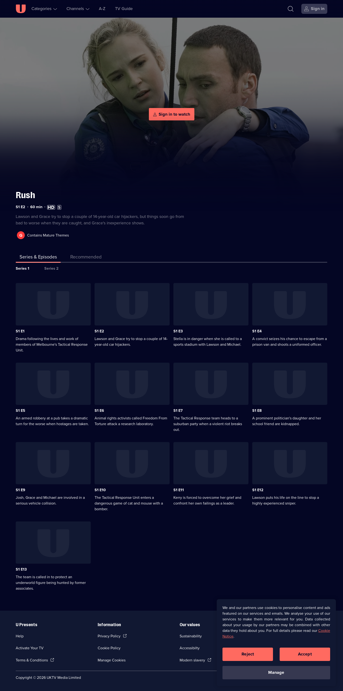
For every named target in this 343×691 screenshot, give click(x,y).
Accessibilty (190, 648)
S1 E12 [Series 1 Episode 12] (257, 490)
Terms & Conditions (32, 660)
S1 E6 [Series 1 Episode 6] (99, 410)
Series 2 (51, 268)
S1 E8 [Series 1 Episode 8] (257, 410)
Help (20, 636)
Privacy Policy (109, 636)
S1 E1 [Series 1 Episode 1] (20, 331)
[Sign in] (314, 9)
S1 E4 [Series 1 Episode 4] (257, 331)
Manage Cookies (112, 660)
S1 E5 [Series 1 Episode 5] (20, 410)
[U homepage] (21, 9)
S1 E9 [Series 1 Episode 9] (20, 490)
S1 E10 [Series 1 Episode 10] (100, 490)
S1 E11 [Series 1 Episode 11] (178, 490)
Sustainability (191, 636)
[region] (276, 643)
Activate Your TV (30, 648)
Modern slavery (192, 660)
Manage (276, 673)
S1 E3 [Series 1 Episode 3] (178, 331)
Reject (248, 655)
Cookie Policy (109, 648)
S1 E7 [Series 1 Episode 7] (178, 410)
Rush (25, 195)
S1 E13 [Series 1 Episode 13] (21, 569)
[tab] (86, 258)
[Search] (291, 9)
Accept (305, 655)
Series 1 (22, 268)
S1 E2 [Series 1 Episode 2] (99, 331)
